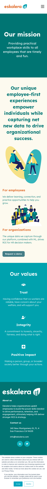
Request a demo (13, 254)
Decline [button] (28, 484)
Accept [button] (18, 484)
